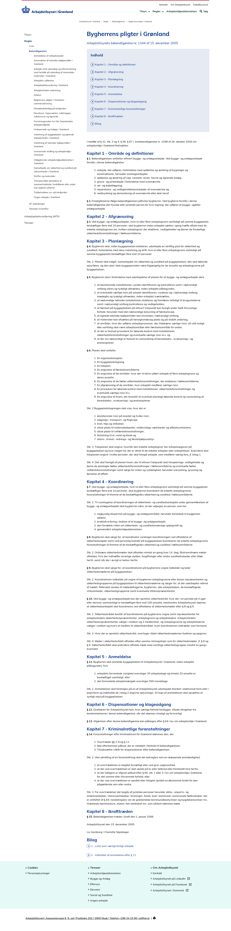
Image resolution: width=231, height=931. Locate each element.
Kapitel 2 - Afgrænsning (109, 71)
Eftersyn (95, 884)
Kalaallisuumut (200, 5)
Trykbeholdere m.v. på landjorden (50, 192)
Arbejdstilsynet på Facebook (173, 885)
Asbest (37, 95)
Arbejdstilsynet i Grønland (89, 21)
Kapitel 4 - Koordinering (109, 86)
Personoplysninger (39, 873)
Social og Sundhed (101, 895)
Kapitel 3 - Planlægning (109, 79)
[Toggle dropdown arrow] (149, 12)
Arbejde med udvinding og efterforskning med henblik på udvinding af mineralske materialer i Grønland (55, 72)
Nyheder (163, 5)
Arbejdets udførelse (44, 80)
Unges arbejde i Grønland (47, 197)
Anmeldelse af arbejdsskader (49, 55)
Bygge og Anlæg (100, 878)
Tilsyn (143, 12)
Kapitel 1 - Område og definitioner (115, 64)
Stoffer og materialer (44, 176)
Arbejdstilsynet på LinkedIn (172, 879)
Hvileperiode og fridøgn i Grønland (51, 129)
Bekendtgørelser (118, 21)
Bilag (98, 123)
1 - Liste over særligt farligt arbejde (112, 846)
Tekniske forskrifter (39, 208)
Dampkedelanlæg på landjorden (50, 108)
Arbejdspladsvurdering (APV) (42, 216)
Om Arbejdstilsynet (180, 5)
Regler (156, 12)
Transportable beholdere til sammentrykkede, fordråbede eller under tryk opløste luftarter (55, 184)
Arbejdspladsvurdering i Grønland (51, 85)
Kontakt (157, 873)
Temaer (28, 222)
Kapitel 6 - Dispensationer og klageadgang (121, 101)
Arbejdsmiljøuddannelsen (181, 12)
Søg (204, 12)
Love (31, 46)
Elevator (95, 889)
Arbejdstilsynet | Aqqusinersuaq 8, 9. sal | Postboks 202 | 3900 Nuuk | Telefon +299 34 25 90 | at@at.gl (88, 918)
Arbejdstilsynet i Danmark (171, 891)
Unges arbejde (99, 900)
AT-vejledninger (37, 203)
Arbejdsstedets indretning (47, 90)
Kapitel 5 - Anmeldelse (108, 94)
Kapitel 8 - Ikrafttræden (109, 116)
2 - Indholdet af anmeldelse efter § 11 (113, 855)
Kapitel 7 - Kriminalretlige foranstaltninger (120, 108)
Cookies (33, 867)
